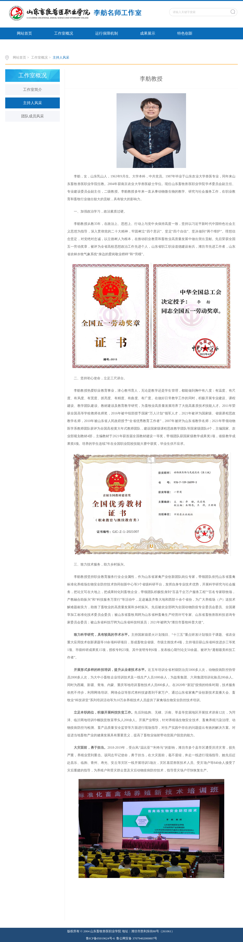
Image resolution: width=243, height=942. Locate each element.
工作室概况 (63, 33)
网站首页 (24, 33)
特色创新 (184, 33)
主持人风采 (61, 57)
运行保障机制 (106, 33)
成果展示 (147, 33)
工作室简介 (32, 90)
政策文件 (24, 45)
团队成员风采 (32, 116)
